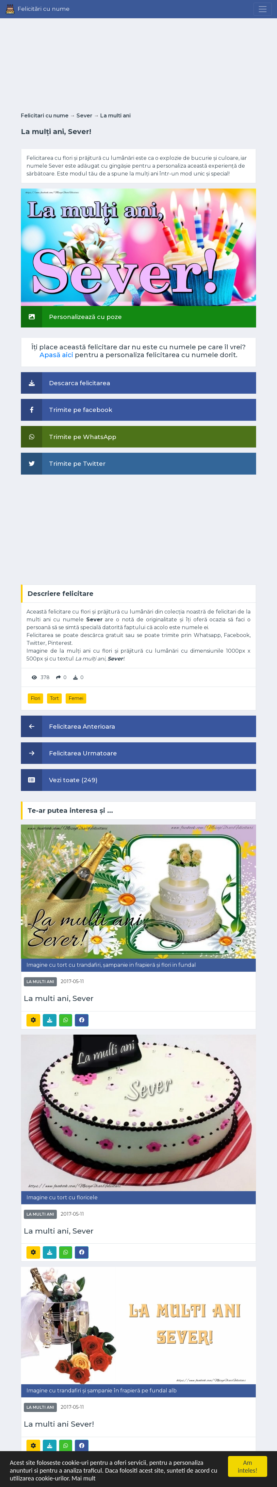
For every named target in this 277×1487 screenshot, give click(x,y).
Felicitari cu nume (45, 116)
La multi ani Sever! (59, 1424)
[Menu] (262, 9)
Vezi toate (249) (59, 780)
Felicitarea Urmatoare (69, 753)
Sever (84, 116)
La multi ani (115, 116)
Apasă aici (56, 355)
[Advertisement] (138, 63)
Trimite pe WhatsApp (68, 437)
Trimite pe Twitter (63, 463)
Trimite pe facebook (66, 409)
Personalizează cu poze (71, 316)
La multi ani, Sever (58, 998)
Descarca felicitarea (65, 383)
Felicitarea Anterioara (68, 726)
